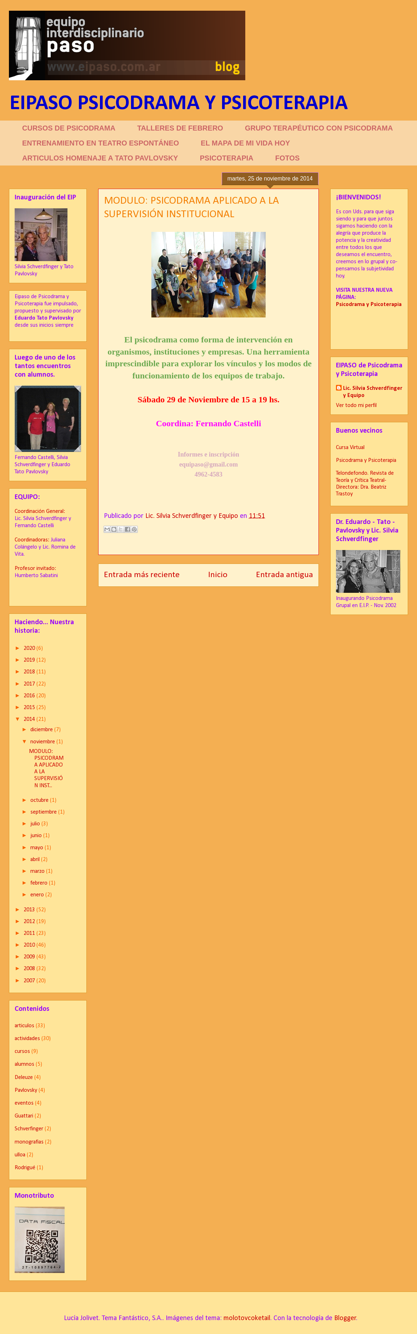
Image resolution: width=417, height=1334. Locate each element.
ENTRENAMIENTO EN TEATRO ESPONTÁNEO (100, 143)
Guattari (24, 1116)
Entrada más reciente (142, 575)
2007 (30, 981)
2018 (30, 672)
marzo (38, 871)
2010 (30, 945)
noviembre (43, 742)
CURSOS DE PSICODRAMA (68, 128)
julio (35, 824)
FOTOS (287, 158)
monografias (29, 1142)
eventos (24, 1103)
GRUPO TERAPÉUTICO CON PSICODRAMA (319, 128)
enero (37, 895)
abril (35, 859)
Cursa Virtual (350, 447)
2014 (30, 719)
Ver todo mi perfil (356, 405)
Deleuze (24, 1077)
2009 (30, 957)
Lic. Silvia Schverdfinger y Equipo (372, 392)
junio (36, 836)
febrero (39, 883)
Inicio (217, 575)
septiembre (44, 812)
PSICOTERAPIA (226, 158)
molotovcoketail (246, 1318)
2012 (30, 922)
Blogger (345, 1318)
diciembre (42, 730)
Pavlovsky (26, 1090)
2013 (30, 910)
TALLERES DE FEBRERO (180, 128)
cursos (22, 1051)
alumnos (24, 1064)
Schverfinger (29, 1129)
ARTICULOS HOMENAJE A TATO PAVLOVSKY (100, 158)
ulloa (20, 1155)
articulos (24, 1026)
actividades (27, 1039)
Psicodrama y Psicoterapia (366, 460)
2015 (30, 708)
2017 (30, 684)
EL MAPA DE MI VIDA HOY (245, 143)
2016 (30, 696)
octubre (40, 800)
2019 (30, 660)
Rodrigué (25, 1168)
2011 (30, 933)
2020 (30, 648)
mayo (37, 848)
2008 (30, 969)
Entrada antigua (284, 575)
